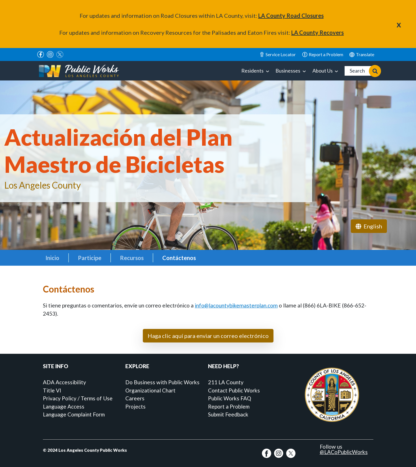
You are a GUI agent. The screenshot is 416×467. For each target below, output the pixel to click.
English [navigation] (369, 226)
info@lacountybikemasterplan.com (236, 305)
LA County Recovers (317, 32)
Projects (135, 406)
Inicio (52, 257)
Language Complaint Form (74, 414)
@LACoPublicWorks (344, 452)
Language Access (63, 406)
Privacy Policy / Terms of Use (78, 398)
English (361, 54)
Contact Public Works (234, 390)
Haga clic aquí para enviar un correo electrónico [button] (208, 335)
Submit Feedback (228, 414)
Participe (89, 257)
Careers (134, 398)
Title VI (52, 390)
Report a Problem (228, 406)
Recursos (132, 257)
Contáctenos (179, 257)
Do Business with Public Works (162, 382)
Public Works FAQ (229, 398)
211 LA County (226, 382)
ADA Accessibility (64, 382)
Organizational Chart (150, 390)
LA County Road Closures (291, 15)
